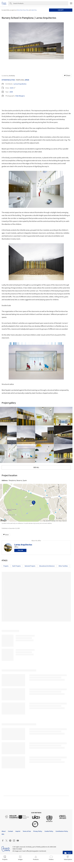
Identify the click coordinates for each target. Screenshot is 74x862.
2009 (11, 92)
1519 (11, 88)
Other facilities (63, 566)
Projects (5, 566)
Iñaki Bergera (20, 96)
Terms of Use (19, 10)
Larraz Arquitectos (19, 84)
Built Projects (16, 566)
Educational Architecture (47, 566)
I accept (61, 10)
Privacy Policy (26, 10)
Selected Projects (30, 566)
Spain (27, 80)
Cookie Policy (34, 10)
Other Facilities (8, 80)
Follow (20, 550)
